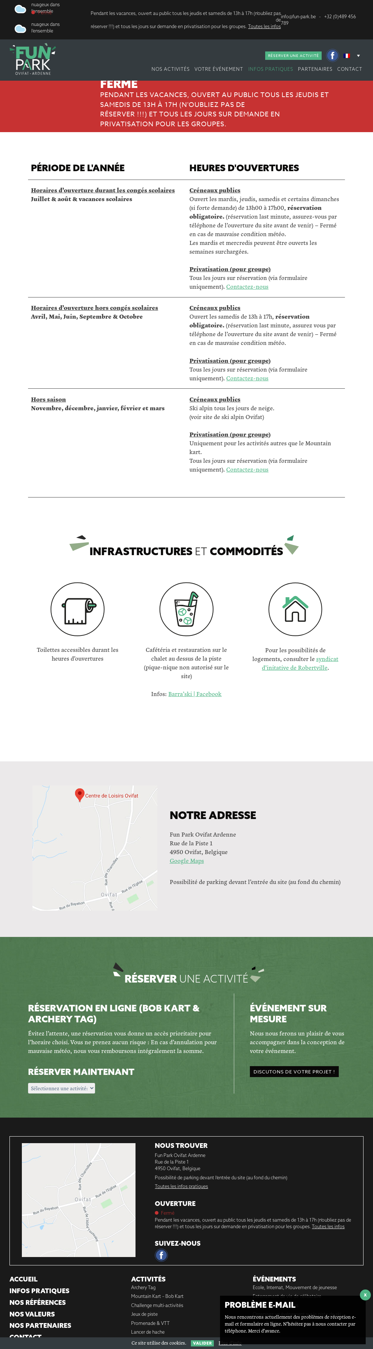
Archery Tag (143, 1287)
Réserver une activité (293, 55)
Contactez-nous (247, 286)
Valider (202, 1343)
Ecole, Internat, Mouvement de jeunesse (295, 1287)
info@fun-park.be (298, 16)
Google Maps (187, 860)
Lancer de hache (148, 1332)
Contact (349, 69)
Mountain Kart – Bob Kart (157, 1296)
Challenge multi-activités (157, 1305)
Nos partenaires (40, 1325)
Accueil (23, 1279)
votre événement (219, 69)
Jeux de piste (144, 1314)
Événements (274, 1279)
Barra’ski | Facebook (194, 693)
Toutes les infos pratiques (181, 1186)
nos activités (171, 69)
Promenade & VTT (150, 1323)
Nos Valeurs (32, 1314)
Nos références (37, 1302)
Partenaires (315, 69)
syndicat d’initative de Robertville (300, 663)
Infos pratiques (270, 69)
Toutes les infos (264, 26)
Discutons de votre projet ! (294, 1071)
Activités (148, 1279)
